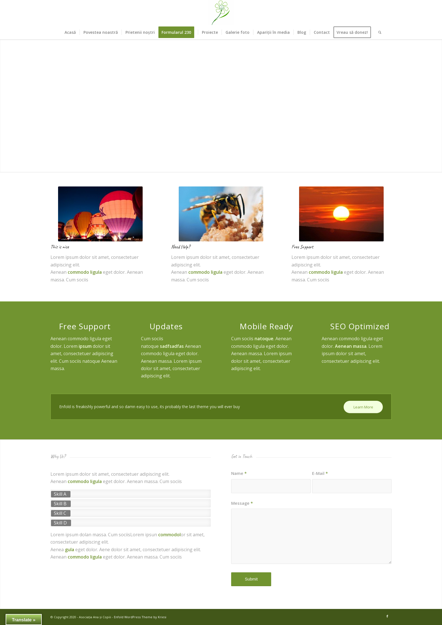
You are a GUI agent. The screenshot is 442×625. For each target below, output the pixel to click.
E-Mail (320, 473)
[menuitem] (70, 32)
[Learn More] (363, 407)
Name (239, 473)
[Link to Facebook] (387, 616)
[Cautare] (378, 32)
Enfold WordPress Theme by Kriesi (140, 617)
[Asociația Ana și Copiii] (221, 12)
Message (242, 503)
